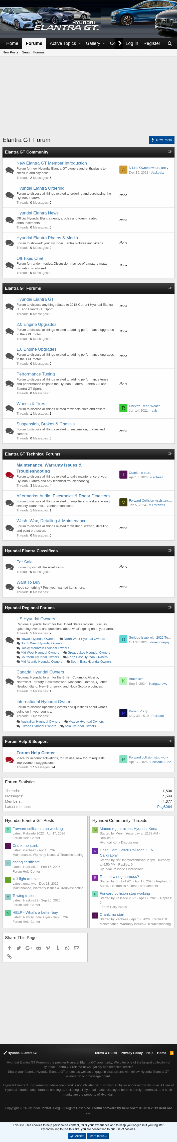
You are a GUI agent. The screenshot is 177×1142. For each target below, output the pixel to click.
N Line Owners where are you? (151, 168)
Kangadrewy (158, 684)
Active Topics (63, 43)
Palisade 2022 (160, 762)
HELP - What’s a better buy (35, 912)
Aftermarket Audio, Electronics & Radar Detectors (63, 496)
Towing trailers (25, 895)
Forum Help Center (36, 752)
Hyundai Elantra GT (35, 299)
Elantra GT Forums (23, 288)
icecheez (156, 477)
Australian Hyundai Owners (41, 721)
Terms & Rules (105, 1053)
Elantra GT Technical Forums (33, 454)
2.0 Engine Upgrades (37, 324)
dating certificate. (27, 862)
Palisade (157, 716)
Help (149, 1053)
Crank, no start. (140, 473)
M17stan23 (156, 505)
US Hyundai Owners (36, 619)
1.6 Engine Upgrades (37, 349)
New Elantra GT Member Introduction (52, 163)
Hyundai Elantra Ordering (41, 188)
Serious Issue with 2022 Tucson (152, 637)
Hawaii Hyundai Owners (38, 639)
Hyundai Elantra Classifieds (31, 551)
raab (153, 410)
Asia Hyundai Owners (80, 726)
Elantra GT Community (27, 152)
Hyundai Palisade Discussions (122, 869)
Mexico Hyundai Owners (86, 721)
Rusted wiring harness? (119, 876)
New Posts (10, 52)
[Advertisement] (90, 99)
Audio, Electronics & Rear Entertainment (129, 886)
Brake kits (136, 679)
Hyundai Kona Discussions (119, 842)
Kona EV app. (139, 711)
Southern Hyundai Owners (40, 657)
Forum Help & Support (26, 741)
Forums (34, 43)
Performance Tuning (36, 374)
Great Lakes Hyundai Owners (89, 652)
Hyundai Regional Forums (30, 608)
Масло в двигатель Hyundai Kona (129, 828)
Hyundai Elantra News (38, 213)
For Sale (25, 562)
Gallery (93, 43)
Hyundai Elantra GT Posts (29, 820)
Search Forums (33, 52)
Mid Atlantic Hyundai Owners (42, 661)
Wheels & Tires (31, 403)
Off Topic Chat (30, 258)
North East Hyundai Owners (88, 657)
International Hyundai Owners (45, 701)
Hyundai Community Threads (120, 820)
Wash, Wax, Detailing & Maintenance (52, 520)
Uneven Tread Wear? (144, 406)
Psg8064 (164, 806)
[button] (79, 43)
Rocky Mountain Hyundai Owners (45, 648)
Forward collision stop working (150, 757)
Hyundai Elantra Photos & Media (47, 238)
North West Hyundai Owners (84, 639)
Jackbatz (157, 172)
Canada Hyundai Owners (40, 672)
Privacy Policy (132, 1053)
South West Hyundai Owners (42, 643)
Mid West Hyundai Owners (40, 652)
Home (12, 43)
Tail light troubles (27, 879)
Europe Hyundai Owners (39, 726)
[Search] (169, 43)
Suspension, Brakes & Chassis (46, 424)
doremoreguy (159, 642)
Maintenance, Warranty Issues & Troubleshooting (48, 855)
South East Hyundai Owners (91, 661)
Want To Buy (29, 582)
